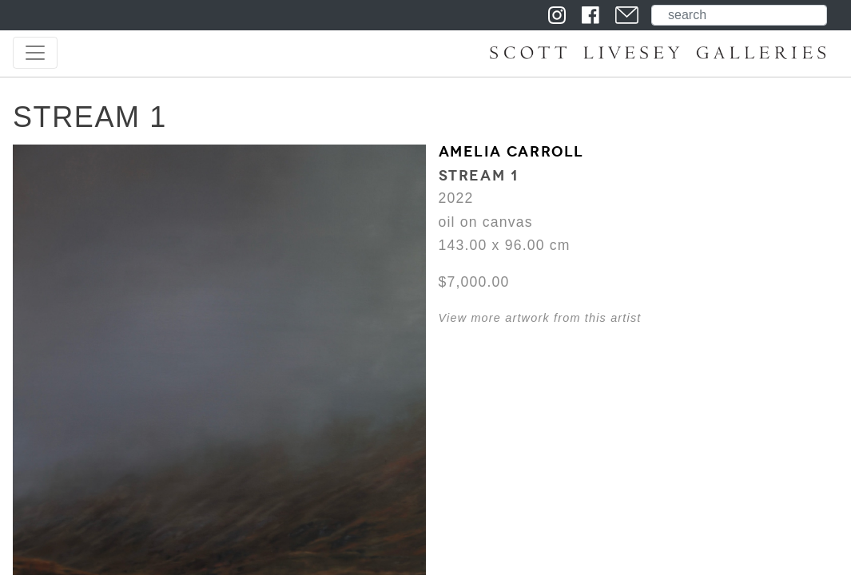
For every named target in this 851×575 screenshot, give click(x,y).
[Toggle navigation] (35, 53)
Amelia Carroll (511, 151)
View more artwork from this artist (540, 317)
